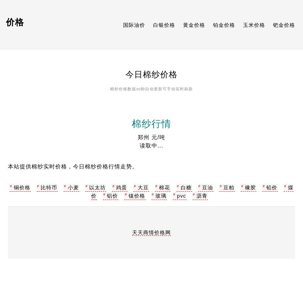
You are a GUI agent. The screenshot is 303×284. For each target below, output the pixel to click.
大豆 (143, 188)
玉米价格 (254, 25)
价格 (15, 22)
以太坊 (97, 188)
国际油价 (134, 25)
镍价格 (137, 196)
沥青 (202, 196)
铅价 (271, 188)
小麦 (73, 188)
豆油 (207, 188)
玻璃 (160, 196)
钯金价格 (284, 25)
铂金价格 (224, 25)
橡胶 (250, 188)
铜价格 (22, 188)
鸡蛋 (121, 188)
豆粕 (228, 188)
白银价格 (164, 25)
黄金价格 (194, 25)
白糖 (186, 188)
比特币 (49, 188)
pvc (181, 196)
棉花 (164, 188)
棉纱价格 (118, 89)
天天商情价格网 (151, 232)
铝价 (112, 196)
